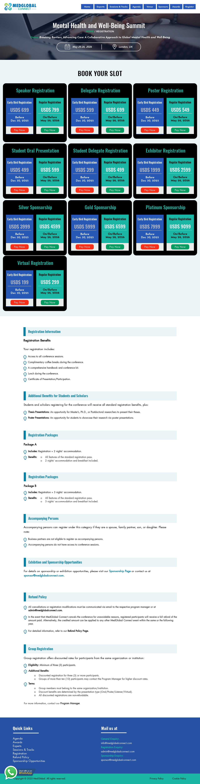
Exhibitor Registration (165, 150)
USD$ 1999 (150, 169)
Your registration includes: (39, 349)
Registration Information (44, 331)
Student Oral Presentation (35, 150)
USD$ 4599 (50, 226)
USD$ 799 (50, 109)
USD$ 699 (19, 109)
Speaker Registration (35, 90)
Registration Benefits (36, 340)
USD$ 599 (84, 109)
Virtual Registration (35, 262)
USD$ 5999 (84, 226)
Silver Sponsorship (35, 207)
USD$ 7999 (150, 226)
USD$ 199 (20, 282)
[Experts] (100, 6)
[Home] (87, 6)
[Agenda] (136, 6)
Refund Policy (37, 596)
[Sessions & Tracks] (118, 6)
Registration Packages (43, 434)
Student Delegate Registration (100, 150)
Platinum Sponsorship (165, 207)
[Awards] (176, 6)
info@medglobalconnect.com (116, 743)
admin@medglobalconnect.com (45, 610)
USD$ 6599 (115, 226)
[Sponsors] (163, 6)
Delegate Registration (100, 90)
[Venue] (150, 6)
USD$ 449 (150, 109)
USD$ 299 (50, 281)
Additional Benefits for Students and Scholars (58, 395)
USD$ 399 (84, 169)
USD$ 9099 (180, 226)
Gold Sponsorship (100, 207)
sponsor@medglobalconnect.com (44, 575)
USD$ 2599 (180, 169)
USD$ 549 (180, 109)
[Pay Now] (19, 130)
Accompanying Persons (43, 518)
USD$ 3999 (19, 226)
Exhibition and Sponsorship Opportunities (55, 561)
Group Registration (40, 648)
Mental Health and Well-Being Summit (99, 25)
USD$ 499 (19, 169)
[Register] (189, 6)
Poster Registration (165, 90)
